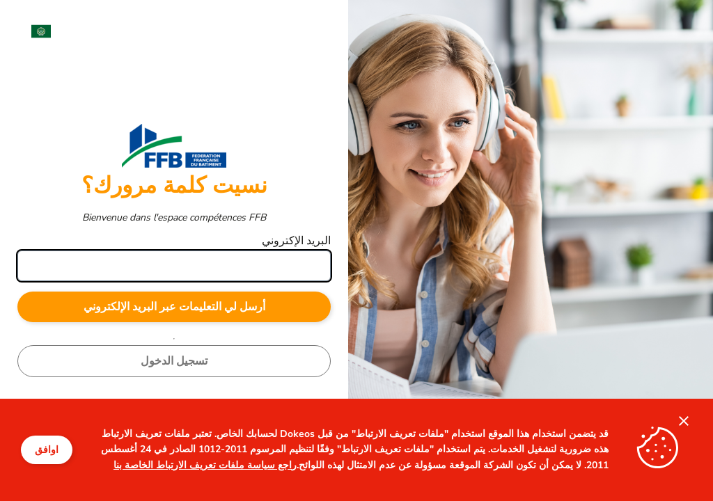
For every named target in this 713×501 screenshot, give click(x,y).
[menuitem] (34, 31)
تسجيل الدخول (174, 361)
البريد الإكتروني (296, 240)
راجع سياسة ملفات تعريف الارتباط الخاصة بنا (205, 465)
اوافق (46, 449)
